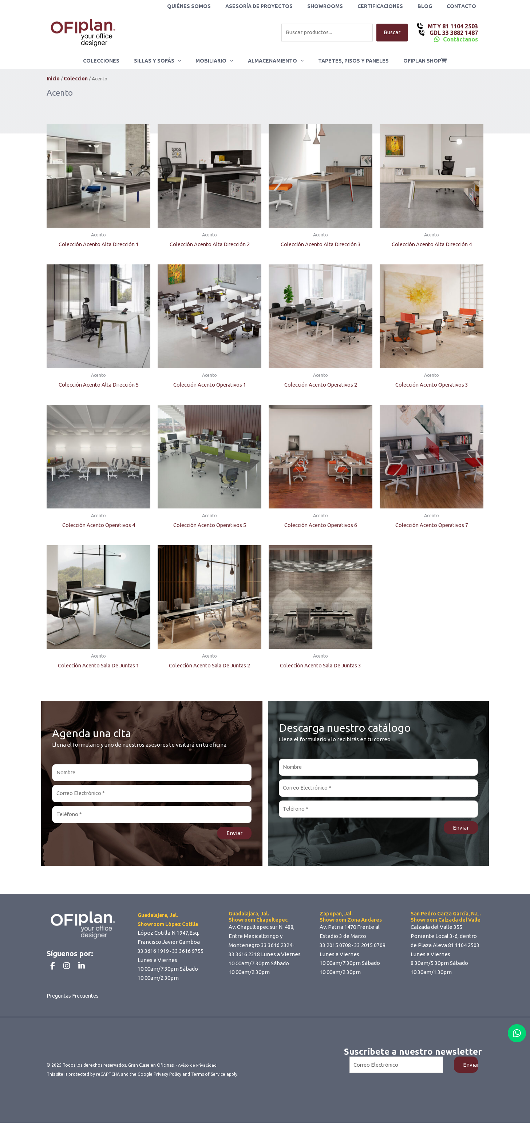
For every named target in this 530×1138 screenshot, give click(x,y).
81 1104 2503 (463, 948)
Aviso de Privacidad (197, 1080)
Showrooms (340, 6)
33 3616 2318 (244, 957)
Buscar (392, 32)
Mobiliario (216, 60)
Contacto (463, 6)
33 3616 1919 (153, 953)
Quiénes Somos (213, 6)
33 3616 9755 (187, 953)
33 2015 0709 (369, 948)
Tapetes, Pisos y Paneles (347, 61)
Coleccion (76, 79)
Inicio (53, 79)
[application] (184, 60)
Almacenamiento (273, 60)
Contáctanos (460, 39)
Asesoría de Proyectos (278, 6)
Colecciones (112, 61)
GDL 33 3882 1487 (453, 32)
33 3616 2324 (276, 948)
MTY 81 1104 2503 (452, 26)
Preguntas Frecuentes (74, 1011)
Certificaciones (391, 6)
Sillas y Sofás (164, 60)
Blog (431, 6)
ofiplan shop (414, 61)
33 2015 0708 (335, 948)
